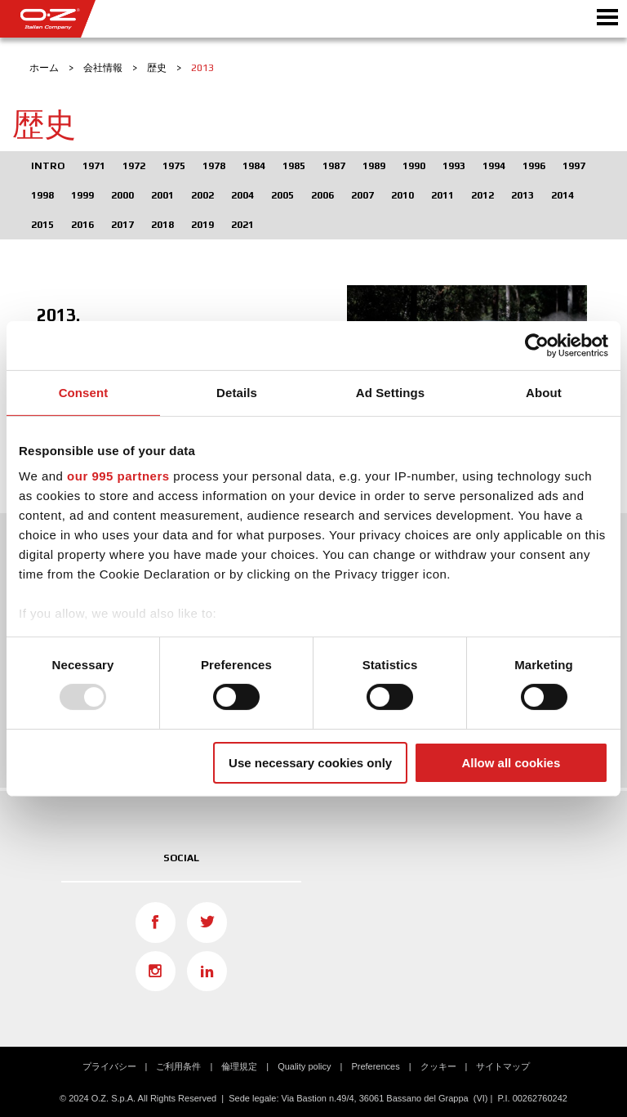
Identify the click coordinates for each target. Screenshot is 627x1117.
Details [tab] (236, 392)
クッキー (438, 1066)
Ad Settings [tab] (390, 392)
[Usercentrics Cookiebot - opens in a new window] (536, 345)
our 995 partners (118, 476)
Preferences (375, 1066)
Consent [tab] (84, 392)
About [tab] (544, 392)
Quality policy (304, 1066)
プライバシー (109, 1066)
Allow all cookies (510, 763)
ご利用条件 (178, 1066)
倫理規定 (239, 1066)
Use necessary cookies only (310, 763)
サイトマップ (503, 1066)
